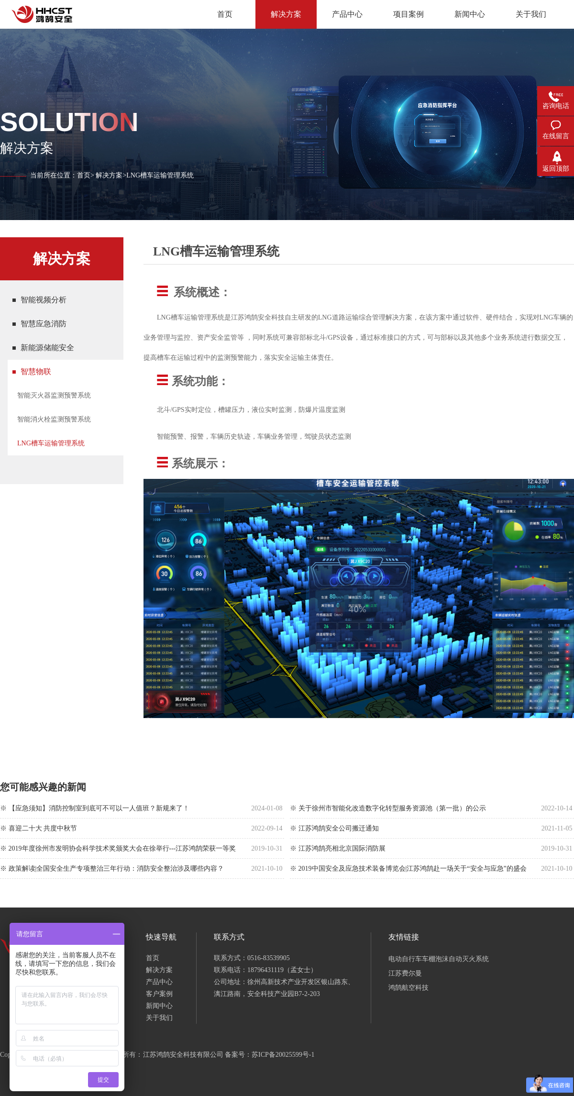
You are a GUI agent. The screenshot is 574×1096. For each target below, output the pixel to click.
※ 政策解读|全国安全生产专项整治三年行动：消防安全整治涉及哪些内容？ (112, 868)
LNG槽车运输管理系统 (51, 443)
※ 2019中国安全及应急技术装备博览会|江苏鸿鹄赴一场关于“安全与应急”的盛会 (408, 868)
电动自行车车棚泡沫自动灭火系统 (438, 959)
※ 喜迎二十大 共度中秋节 (38, 828)
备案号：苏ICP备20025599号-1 (269, 1054)
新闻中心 (159, 1005)
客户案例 (159, 993)
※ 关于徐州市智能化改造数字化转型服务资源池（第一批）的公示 (388, 808)
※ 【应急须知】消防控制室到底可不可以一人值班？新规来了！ (94, 808)
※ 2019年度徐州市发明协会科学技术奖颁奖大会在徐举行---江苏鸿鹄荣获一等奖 (118, 848)
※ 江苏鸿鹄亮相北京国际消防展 (338, 848)
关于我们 (159, 1017)
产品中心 (159, 981)
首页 (83, 175)
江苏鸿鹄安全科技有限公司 (183, 1054)
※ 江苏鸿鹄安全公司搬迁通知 (334, 828)
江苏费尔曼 (405, 973)
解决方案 (109, 175)
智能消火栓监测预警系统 (54, 419)
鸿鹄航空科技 (408, 987)
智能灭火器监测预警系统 (54, 395)
